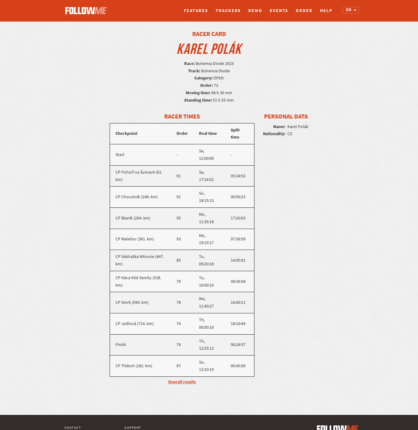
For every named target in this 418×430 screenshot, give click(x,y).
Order (304, 11)
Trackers (228, 11)
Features (196, 11)
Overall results (182, 382)
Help (326, 11)
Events (279, 11)
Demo (255, 11)
